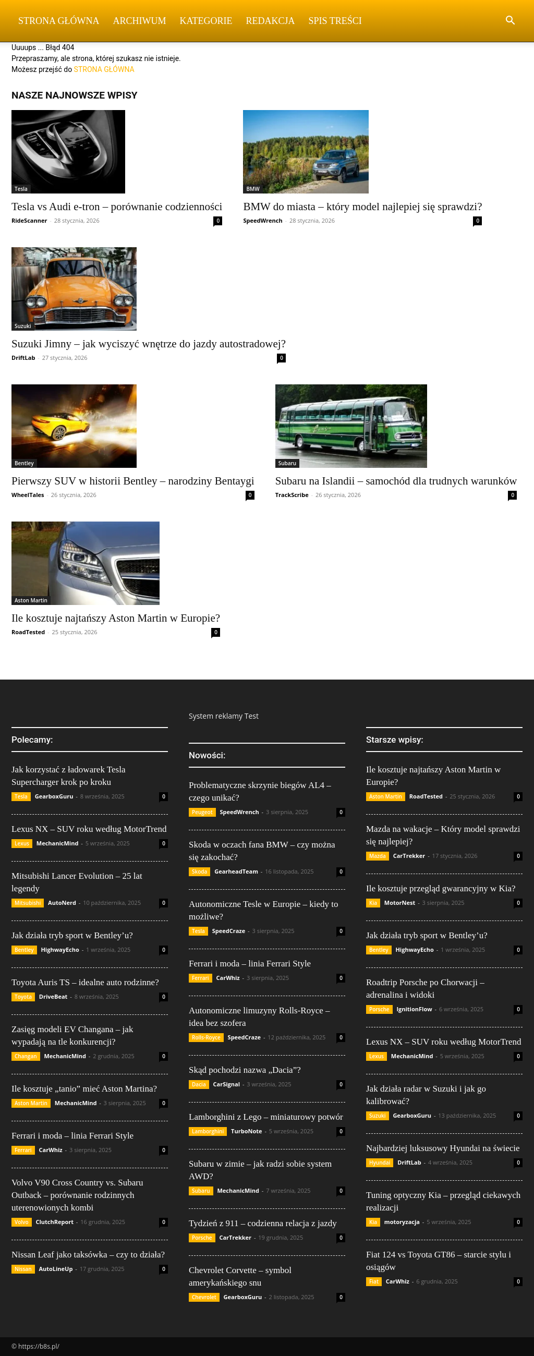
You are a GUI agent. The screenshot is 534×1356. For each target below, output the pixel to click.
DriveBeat (53, 996)
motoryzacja (402, 1222)
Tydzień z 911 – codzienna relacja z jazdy (263, 1223)
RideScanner (29, 220)
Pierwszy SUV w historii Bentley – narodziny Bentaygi (132, 481)
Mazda (377, 855)
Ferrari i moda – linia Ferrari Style (72, 1136)
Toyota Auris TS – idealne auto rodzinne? (85, 982)
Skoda (199, 871)
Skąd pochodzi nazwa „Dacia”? (245, 1070)
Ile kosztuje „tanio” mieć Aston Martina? (84, 1089)
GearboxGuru (54, 796)
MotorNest (399, 902)
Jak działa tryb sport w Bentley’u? (72, 935)
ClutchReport (54, 1222)
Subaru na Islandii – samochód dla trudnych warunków (396, 481)
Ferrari (23, 1150)
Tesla (21, 188)
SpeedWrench (262, 220)
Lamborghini (208, 1131)
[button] (510, 22)
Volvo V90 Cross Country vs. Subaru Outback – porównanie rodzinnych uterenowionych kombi (77, 1195)
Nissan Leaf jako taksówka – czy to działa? (88, 1255)
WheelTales (27, 495)
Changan (26, 1056)
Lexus (22, 843)
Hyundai (379, 1162)
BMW (252, 188)
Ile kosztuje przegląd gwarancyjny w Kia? (441, 888)
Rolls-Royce (206, 1037)
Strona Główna (59, 21)
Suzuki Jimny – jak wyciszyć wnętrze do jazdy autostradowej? (148, 343)
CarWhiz (51, 1150)
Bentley (24, 463)
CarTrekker (235, 1237)
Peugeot (202, 812)
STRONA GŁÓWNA (104, 69)
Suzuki (23, 326)
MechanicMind (58, 843)
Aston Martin (31, 600)
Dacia (199, 1084)
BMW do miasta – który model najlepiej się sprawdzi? (362, 206)
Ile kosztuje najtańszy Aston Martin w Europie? (115, 618)
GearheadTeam (236, 871)
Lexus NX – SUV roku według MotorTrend (89, 829)
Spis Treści (335, 21)
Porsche (202, 1237)
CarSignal (226, 1084)
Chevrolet (204, 1297)
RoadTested (28, 632)
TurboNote (246, 1131)
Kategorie (206, 21)
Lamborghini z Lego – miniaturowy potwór (266, 1117)
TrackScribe (292, 495)
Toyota (23, 996)
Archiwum (139, 21)
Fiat (374, 1281)
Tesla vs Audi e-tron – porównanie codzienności (116, 206)
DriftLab (23, 357)
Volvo (22, 1222)
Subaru (287, 463)
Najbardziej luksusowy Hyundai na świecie (443, 1148)
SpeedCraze (229, 931)
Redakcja (270, 21)
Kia (373, 902)
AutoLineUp (55, 1269)
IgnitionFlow (414, 1009)
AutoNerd (62, 902)
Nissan (23, 1269)
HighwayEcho (60, 949)
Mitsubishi (28, 902)
